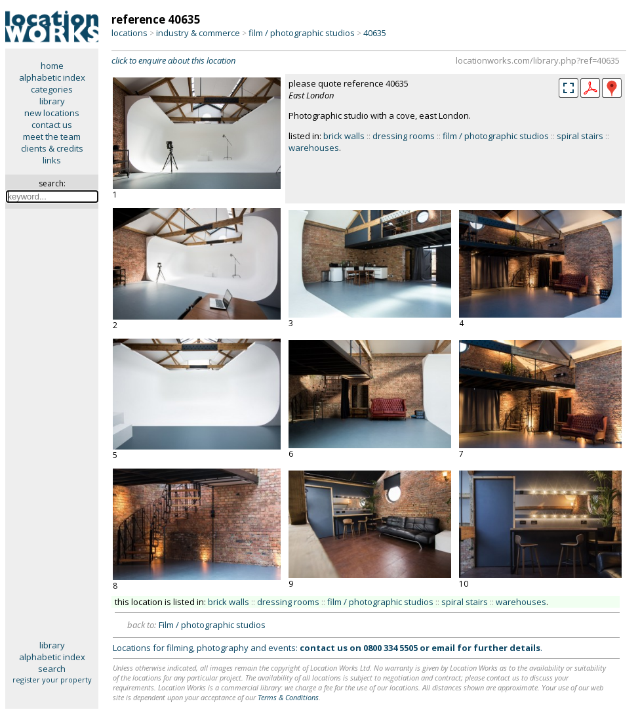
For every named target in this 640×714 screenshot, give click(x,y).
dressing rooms (403, 136)
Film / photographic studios (212, 625)
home (52, 66)
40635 (374, 33)
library (52, 101)
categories (52, 89)
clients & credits (52, 148)
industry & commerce (198, 33)
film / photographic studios (302, 33)
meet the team (52, 136)
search (52, 669)
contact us (51, 125)
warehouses (314, 148)
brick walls (344, 136)
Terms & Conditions (288, 697)
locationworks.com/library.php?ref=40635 (538, 60)
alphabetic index (52, 77)
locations (129, 33)
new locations (51, 113)
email (443, 648)
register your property (52, 679)
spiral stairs (580, 136)
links (52, 160)
